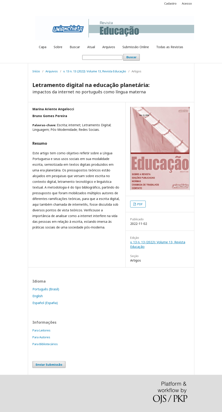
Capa (42, 47)
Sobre (58, 47)
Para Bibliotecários (45, 344)
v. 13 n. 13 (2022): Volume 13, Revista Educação (94, 71)
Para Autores (41, 337)
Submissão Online (135, 47)
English (37, 296)
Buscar (75, 47)
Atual (91, 47)
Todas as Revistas (169, 47)
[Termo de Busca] (102, 57)
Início (36, 71)
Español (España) (45, 303)
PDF (140, 204)
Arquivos (108, 47)
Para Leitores (41, 330)
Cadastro (170, 3)
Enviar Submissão (49, 364)
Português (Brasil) (45, 289)
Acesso (187, 3)
